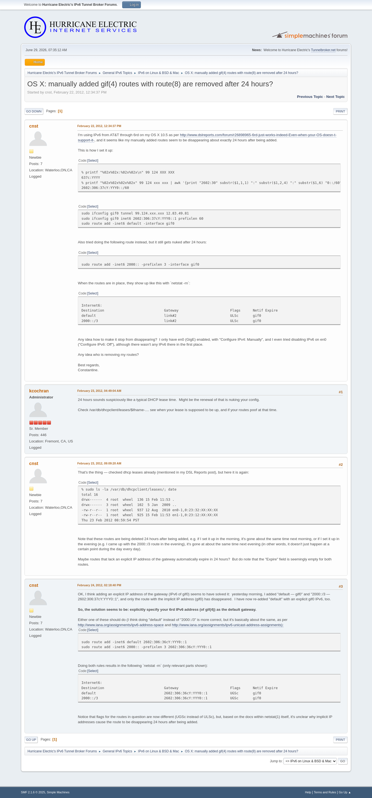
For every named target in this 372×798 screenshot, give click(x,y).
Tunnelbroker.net (323, 50)
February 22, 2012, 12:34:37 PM (99, 126)
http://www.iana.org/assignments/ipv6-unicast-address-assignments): (228, 625)
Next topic (335, 97)
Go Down (34, 111)
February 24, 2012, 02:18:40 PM (99, 585)
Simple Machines (58, 792)
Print (340, 111)
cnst (33, 126)
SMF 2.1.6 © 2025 (33, 792)
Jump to (276, 761)
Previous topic (310, 97)
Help (308, 792)
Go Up (31, 739)
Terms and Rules (325, 792)
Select (92, 161)
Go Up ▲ (345, 792)
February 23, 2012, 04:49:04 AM (99, 390)
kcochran (39, 391)
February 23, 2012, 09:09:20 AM (99, 463)
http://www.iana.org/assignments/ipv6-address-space (121, 625)
